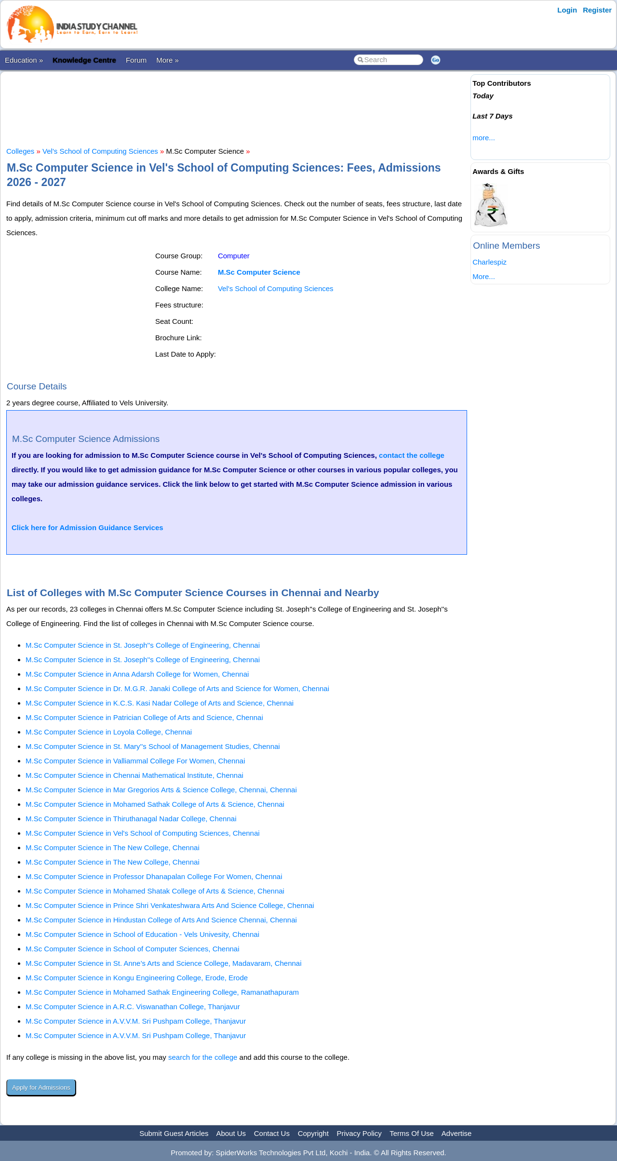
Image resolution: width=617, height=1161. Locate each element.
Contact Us (272, 1133)
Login (567, 10)
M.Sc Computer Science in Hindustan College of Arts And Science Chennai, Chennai (161, 920)
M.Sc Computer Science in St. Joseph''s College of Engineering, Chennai (143, 645)
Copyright (313, 1133)
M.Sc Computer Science (259, 272)
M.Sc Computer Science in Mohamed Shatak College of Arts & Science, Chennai (155, 891)
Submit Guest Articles (173, 1133)
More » (167, 60)
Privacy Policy (359, 1133)
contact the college (411, 455)
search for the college (202, 1057)
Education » (24, 60)
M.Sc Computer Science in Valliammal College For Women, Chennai (135, 761)
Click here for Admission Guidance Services (87, 527)
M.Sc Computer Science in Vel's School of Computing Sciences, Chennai (143, 833)
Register (597, 10)
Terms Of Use (411, 1133)
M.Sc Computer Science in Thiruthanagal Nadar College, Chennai (131, 818)
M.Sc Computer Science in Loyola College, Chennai (109, 732)
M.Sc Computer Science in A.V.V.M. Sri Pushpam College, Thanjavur (136, 1021)
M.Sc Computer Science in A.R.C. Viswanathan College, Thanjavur (133, 1006)
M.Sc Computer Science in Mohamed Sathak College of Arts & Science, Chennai (155, 804)
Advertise (457, 1133)
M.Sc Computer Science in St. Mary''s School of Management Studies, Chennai (153, 746)
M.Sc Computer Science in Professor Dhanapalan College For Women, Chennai (154, 876)
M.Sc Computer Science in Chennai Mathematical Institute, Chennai (134, 775)
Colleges (20, 151)
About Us (231, 1133)
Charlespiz (489, 262)
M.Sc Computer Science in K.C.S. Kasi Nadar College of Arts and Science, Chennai (160, 703)
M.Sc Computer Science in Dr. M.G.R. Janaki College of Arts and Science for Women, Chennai (177, 688)
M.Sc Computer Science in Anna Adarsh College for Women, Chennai (137, 674)
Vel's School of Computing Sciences (100, 151)
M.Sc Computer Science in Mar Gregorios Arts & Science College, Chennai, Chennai (161, 790)
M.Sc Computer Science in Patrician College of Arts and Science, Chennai (144, 717)
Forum (136, 60)
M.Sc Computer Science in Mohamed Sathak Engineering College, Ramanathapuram (162, 992)
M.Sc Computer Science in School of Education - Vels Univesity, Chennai (142, 934)
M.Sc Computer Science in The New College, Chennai (113, 847)
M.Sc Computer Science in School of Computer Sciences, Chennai (133, 949)
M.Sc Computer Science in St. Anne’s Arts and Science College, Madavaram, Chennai (164, 963)
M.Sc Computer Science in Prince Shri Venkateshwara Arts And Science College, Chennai (170, 905)
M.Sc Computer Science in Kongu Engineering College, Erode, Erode (137, 978)
